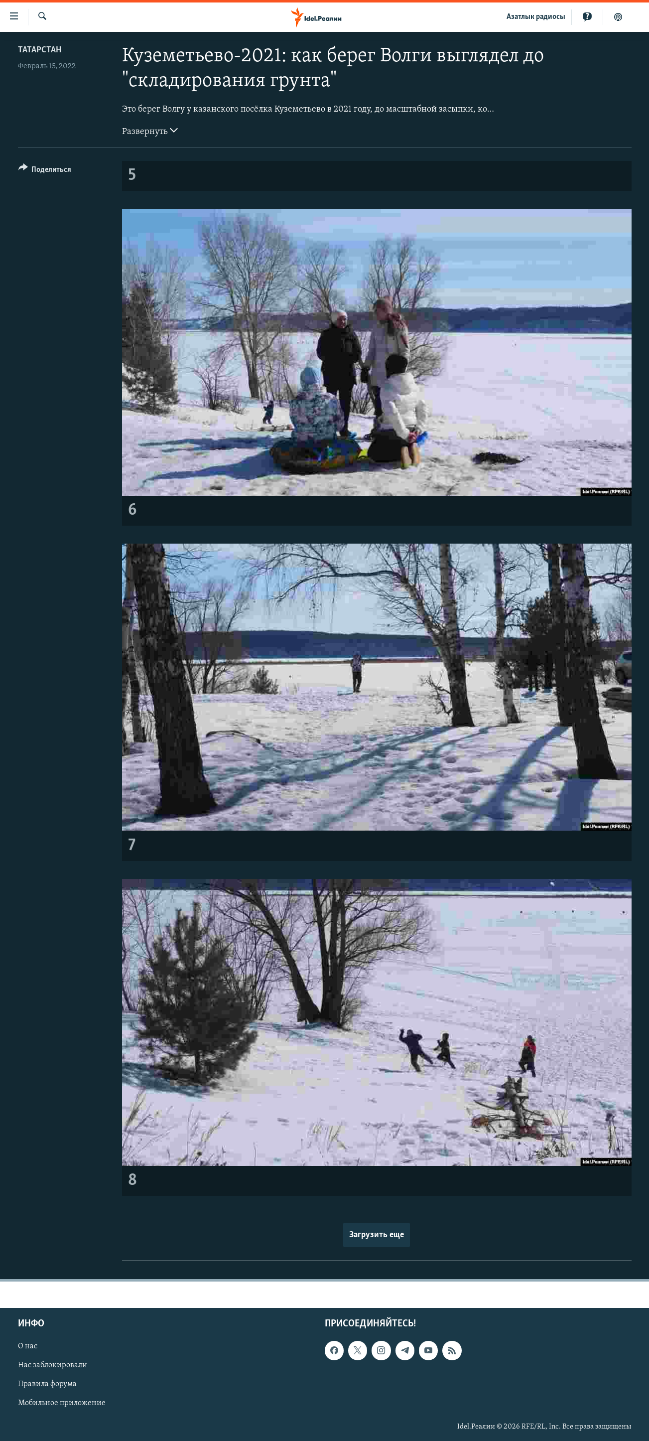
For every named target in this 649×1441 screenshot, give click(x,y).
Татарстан (39, 50)
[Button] (45, 171)
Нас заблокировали (52, 1365)
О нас (27, 1346)
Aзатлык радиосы (536, 17)
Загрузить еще (376, 1235)
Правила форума (47, 1384)
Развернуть (150, 131)
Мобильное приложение (62, 1403)
